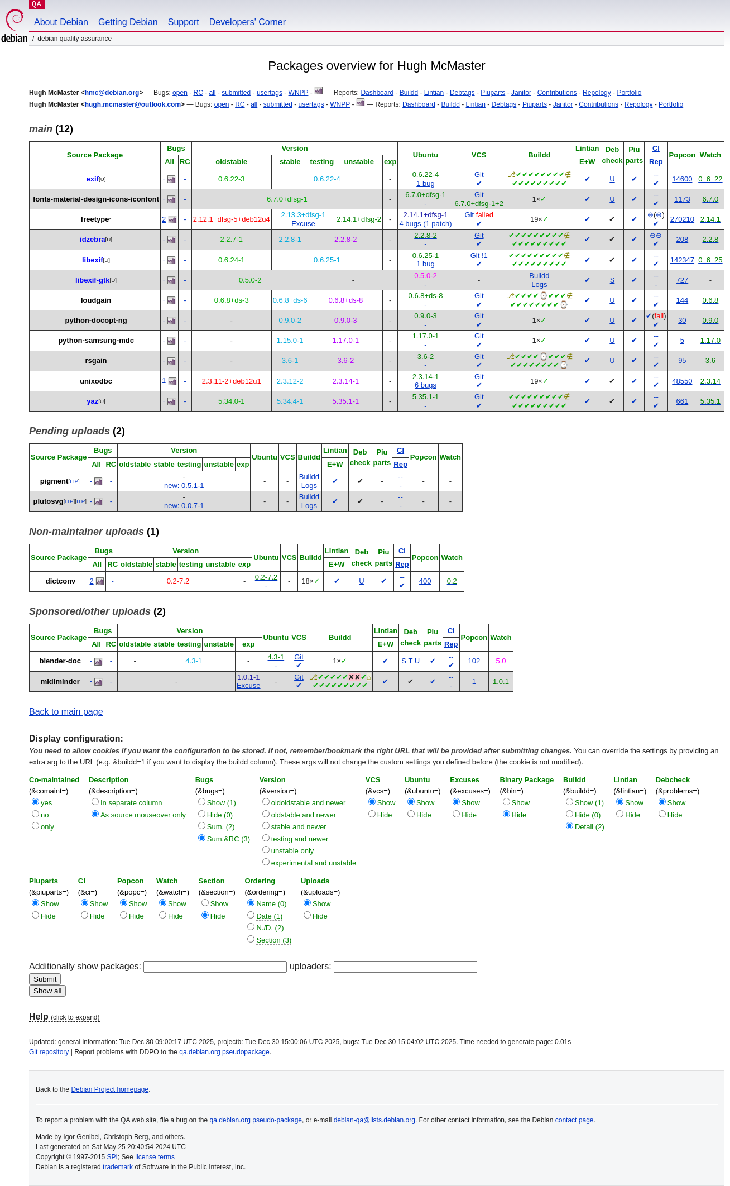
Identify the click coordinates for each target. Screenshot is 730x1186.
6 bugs (425, 385)
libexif (92, 260)
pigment (54, 481)
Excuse (303, 223)
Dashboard (377, 93)
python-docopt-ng (96, 320)
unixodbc (96, 381)
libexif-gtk (92, 280)
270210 (682, 219)
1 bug (425, 183)
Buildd (409, 93)
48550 (682, 381)
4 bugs (410, 223)
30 (682, 320)
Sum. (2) (221, 826)
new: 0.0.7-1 (184, 505)
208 (682, 239)
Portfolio (629, 93)
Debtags (462, 93)
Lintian (434, 93)
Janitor (521, 93)
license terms (155, 1157)
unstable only (292, 851)
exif (93, 179)
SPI (112, 1157)
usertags (269, 93)
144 (682, 300)
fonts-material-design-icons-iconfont (96, 199)
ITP (74, 481)
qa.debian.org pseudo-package (256, 1120)
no (45, 815)
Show (386, 802)
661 (682, 401)
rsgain (96, 360)
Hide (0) (220, 815)
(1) (94, 531)
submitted (236, 93)
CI (656, 148)
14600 (682, 179)
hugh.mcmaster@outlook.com (133, 104)
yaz (92, 401)
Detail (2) (589, 826)
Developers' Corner (247, 22)
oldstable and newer (303, 815)
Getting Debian (128, 22)
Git (479, 174)
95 (682, 360)
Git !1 (479, 255)
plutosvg (48, 501)
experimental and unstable (314, 863)
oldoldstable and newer (308, 802)
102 (474, 661)
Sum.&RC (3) (228, 839)
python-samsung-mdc (96, 340)
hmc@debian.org (112, 93)
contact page (574, 1120)
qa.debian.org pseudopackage (224, 1052)
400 (425, 581)
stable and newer (298, 826)
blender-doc (60, 661)
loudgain (96, 300)
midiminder (60, 681)
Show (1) (221, 802)
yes (46, 802)
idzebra (92, 239)
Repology (597, 93)
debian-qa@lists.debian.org (374, 1120)
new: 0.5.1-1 (184, 485)
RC (198, 93)
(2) (77, 431)
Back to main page (66, 711)
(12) (51, 129)
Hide (384, 815)
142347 (682, 260)
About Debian (61, 22)
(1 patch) (437, 223)
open (180, 93)
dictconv (60, 581)
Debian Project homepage (109, 1089)
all (212, 93)
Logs (539, 284)
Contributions (557, 93)
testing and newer (300, 839)
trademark (118, 1167)
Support (183, 22)
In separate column (131, 802)
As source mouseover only (143, 815)
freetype (95, 219)
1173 (682, 199)
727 (682, 280)
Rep (656, 161)
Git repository (49, 1052)
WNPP (299, 93)
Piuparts (493, 93)
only (47, 826)
